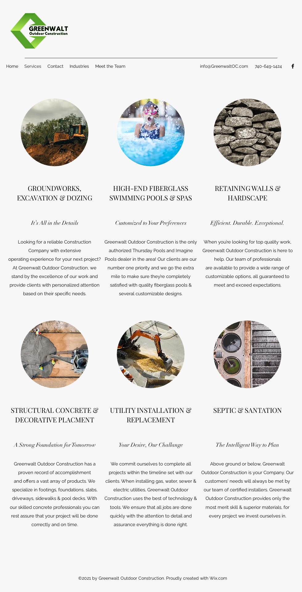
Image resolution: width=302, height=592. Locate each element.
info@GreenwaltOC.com (224, 66)
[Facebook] (293, 66)
